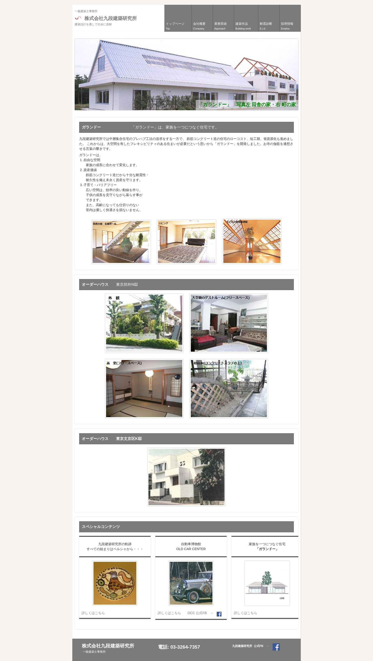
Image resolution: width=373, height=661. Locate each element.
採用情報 (287, 26)
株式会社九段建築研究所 (106, 21)
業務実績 (220, 26)
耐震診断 (266, 26)
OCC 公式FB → (202, 613)
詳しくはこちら (93, 613)
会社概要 (199, 26)
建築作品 (243, 26)
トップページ (175, 26)
